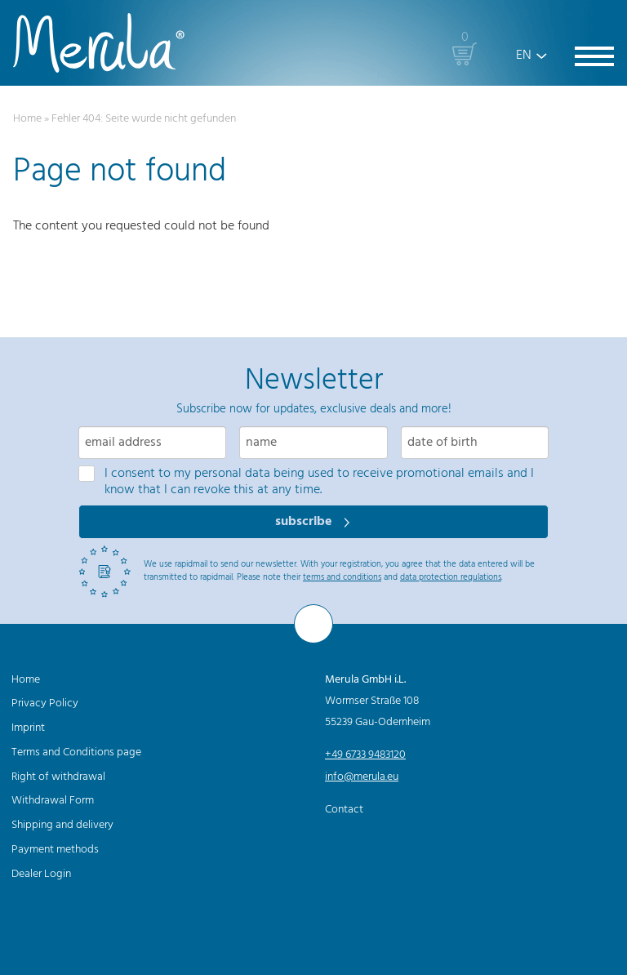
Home (27, 118)
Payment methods (55, 849)
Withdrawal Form (52, 800)
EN (523, 55)
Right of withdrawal (58, 777)
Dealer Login (41, 874)
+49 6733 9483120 (365, 755)
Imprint (28, 728)
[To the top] (313, 623)
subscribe (305, 521)
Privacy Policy (44, 703)
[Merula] (99, 43)
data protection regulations (450, 577)
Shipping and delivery (62, 825)
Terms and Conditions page (76, 752)
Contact (344, 809)
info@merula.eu (361, 777)
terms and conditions (342, 577)
